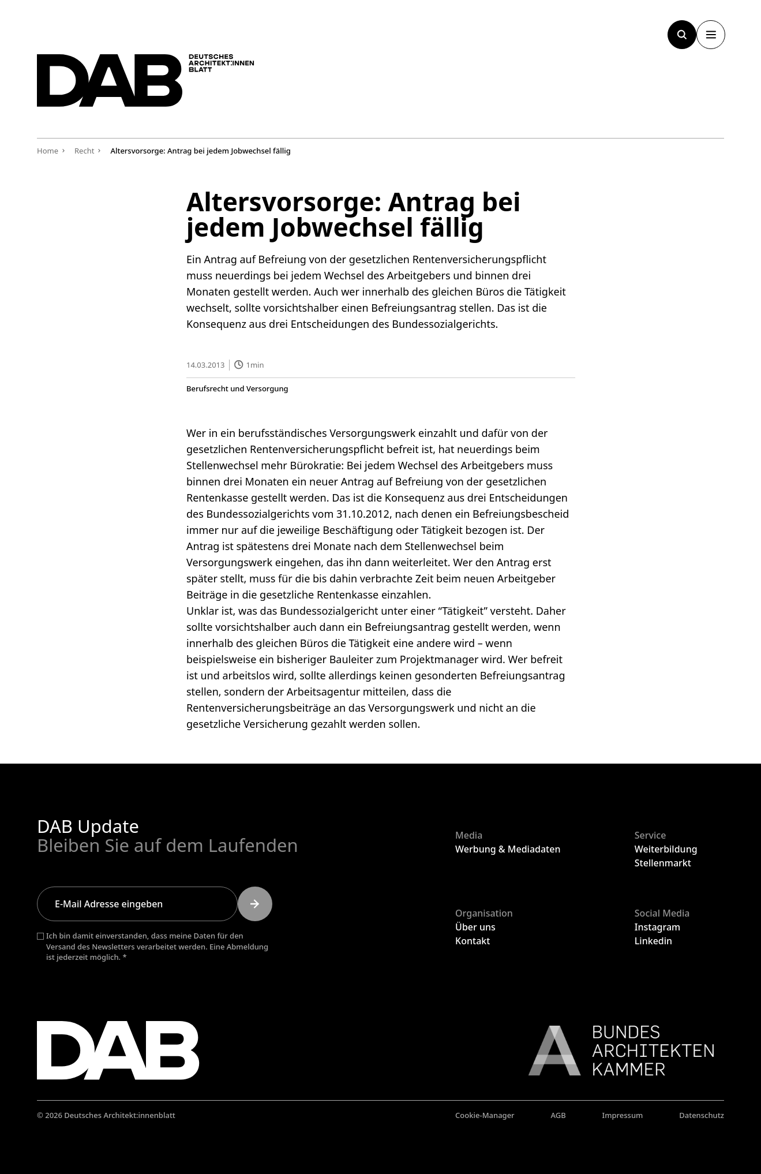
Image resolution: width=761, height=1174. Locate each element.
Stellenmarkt (663, 863)
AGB (557, 1115)
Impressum (622, 1115)
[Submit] (255, 904)
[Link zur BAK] (615, 1050)
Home (47, 150)
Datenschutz (701, 1115)
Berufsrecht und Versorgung (237, 388)
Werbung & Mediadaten (507, 849)
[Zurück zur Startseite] (158, 85)
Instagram (657, 927)
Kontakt (472, 940)
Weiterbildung (666, 849)
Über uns (475, 927)
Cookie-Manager (485, 1115)
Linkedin (653, 940)
